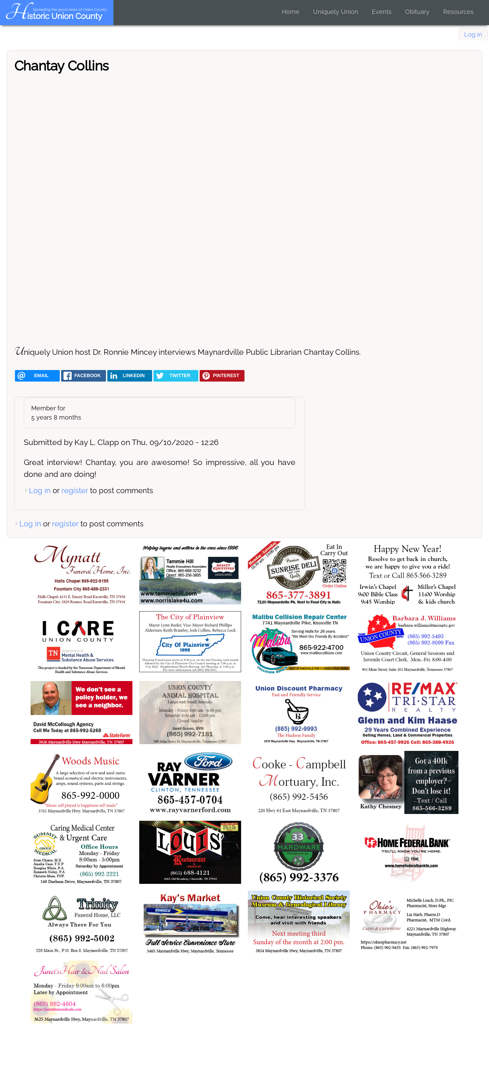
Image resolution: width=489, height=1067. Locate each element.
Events (382, 11)
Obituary (417, 11)
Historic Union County (53, 16)
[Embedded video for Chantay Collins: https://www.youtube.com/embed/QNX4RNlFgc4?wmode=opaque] (244, 208)
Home (291, 11)
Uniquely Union (335, 11)
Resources (458, 11)
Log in (473, 34)
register (74, 490)
